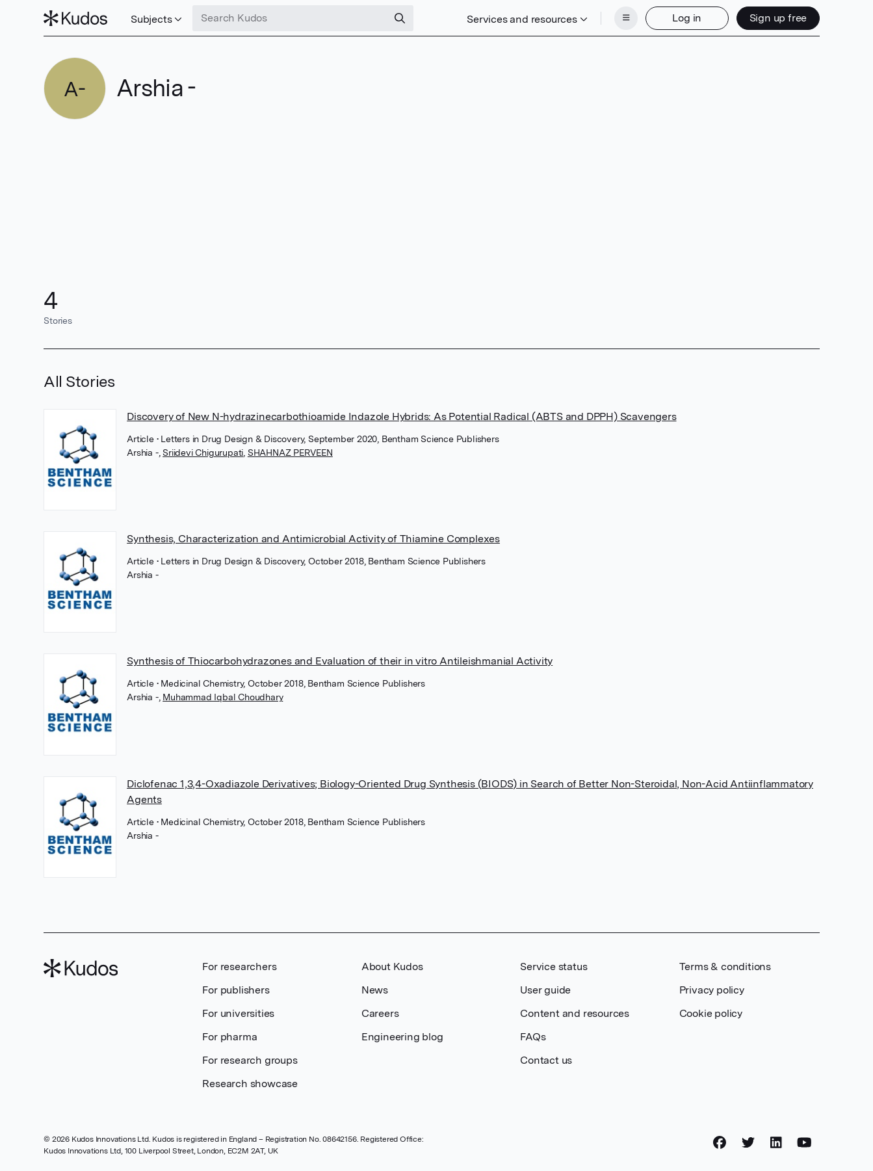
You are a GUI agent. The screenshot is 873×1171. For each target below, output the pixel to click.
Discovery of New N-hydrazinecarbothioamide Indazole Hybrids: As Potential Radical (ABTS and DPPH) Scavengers (401, 416)
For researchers (239, 966)
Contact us (546, 1060)
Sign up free (778, 18)
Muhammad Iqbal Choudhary (223, 697)
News (374, 990)
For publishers (235, 990)
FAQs (532, 1037)
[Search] (400, 18)
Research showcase (250, 1083)
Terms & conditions (725, 966)
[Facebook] (719, 1143)
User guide (545, 990)
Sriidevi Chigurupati (203, 452)
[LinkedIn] (776, 1143)
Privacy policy (711, 990)
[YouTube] (804, 1143)
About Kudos (392, 966)
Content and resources (574, 1013)
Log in (686, 18)
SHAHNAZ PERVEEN (290, 452)
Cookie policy (710, 1013)
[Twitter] (748, 1143)
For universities (238, 1013)
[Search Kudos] (290, 18)
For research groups (249, 1060)
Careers (380, 1013)
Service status (553, 966)
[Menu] (626, 18)
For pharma (229, 1037)
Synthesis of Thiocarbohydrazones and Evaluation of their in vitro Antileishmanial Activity (340, 661)
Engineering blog (402, 1037)
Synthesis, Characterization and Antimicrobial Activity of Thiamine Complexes (313, 539)
